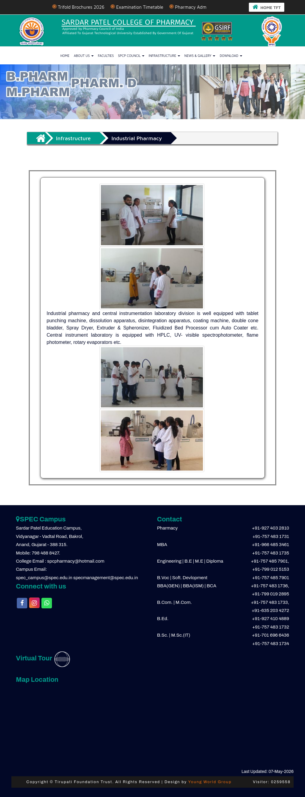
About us (84, 55)
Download (231, 55)
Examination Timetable (151, 7)
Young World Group (209, 782)
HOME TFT (267, 7)
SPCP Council (131, 55)
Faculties (106, 55)
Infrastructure (164, 55)
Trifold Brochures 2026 (92, 7)
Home (64, 55)
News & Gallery (199, 55)
